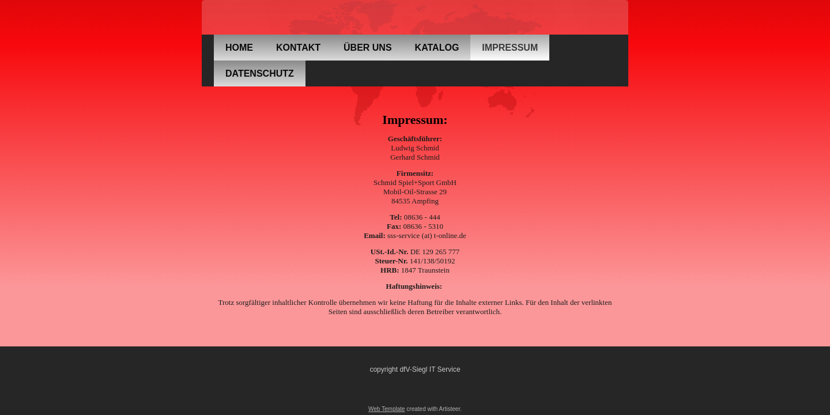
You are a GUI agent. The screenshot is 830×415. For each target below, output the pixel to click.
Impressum (510, 47)
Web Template (386, 409)
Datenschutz (259, 73)
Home (239, 47)
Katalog (437, 47)
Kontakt (298, 47)
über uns (368, 47)
